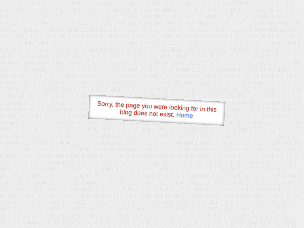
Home (184, 115)
